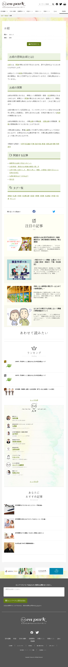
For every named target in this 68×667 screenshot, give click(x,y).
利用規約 (30, 645)
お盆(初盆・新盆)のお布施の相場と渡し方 (24, 167)
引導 (22, 144)
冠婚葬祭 (32, 638)
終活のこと (30, 11)
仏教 (31, 121)
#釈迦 (10, 196)
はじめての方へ (20, 645)
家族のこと (47, 11)
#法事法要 (25, 196)
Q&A (58, 638)
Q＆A (55, 11)
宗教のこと (38, 11)
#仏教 (14, 196)
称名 (40, 144)
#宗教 (42, 196)
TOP (2, 15)
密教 (54, 144)
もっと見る (34, 400)
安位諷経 (27, 144)
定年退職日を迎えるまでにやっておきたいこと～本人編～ (30, 519)
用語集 (64, 11)
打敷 (32, 144)
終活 (14, 638)
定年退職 (8, 638)
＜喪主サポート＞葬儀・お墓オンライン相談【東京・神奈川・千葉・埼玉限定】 (47, 262)
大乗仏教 (46, 121)
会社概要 (10, 645)
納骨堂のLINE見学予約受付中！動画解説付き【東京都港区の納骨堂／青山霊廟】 (47, 240)
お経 (9, 65)
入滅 (26, 130)
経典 (20, 73)
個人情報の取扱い (40, 645)
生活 (49, 95)
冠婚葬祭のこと (21, 11)
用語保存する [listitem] (34, 44)
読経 (36, 144)
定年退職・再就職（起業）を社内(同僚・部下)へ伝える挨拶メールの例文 (34, 389)
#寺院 (19, 196)
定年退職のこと (4, 11)
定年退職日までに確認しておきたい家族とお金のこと (29, 533)
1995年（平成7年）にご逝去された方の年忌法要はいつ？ (30, 361)
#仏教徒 (48, 196)
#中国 (53, 196)
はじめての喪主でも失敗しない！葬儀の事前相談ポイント (47, 310)
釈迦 (17, 65)
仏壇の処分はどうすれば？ (19, 176)
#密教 (37, 196)
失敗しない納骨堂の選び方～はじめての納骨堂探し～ (47, 287)
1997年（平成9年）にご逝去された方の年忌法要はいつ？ (30, 375)
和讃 (58, 113)
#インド (13, 199)
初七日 (11, 179)
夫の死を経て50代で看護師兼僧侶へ (24, 543)
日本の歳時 (13, 11)
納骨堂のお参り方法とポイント (20, 163)
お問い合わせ (51, 645)
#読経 (32, 196)
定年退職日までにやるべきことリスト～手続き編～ (29, 505)
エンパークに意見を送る (15, 601)
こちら (37, 605)
